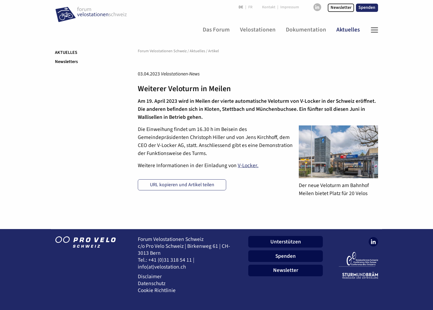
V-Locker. (248, 165)
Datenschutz (151, 283)
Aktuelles (66, 52)
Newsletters (66, 62)
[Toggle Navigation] (373, 30)
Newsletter (341, 7)
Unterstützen (285, 242)
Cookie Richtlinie (157, 290)
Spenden (366, 7)
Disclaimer (150, 276)
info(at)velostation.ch (162, 267)
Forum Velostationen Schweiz (162, 51)
